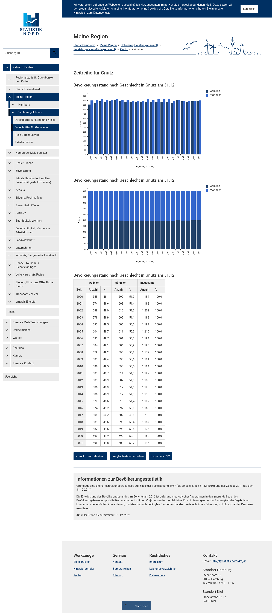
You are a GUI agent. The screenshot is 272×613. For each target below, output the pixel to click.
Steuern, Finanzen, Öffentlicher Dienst (35, 284)
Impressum (156, 561)
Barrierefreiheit (122, 568)
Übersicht (11, 376)
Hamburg (24, 104)
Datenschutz (157, 575)
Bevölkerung (23, 170)
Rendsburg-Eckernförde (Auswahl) (95, 49)
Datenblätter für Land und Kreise (35, 120)
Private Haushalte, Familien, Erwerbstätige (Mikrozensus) (33, 180)
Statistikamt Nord (84, 45)
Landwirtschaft (25, 240)
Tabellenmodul (24, 142)
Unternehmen (24, 247)
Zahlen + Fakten (23, 67)
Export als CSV (160, 456)
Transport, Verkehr (27, 294)
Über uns (18, 348)
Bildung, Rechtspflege (29, 197)
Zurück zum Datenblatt (90, 456)
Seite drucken (82, 561)
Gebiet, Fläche (24, 163)
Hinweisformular (84, 568)
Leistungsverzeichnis (162, 568)
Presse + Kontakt (23, 363)
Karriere (17, 355)
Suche (77, 575)
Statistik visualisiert (28, 89)
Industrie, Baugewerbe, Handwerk (36, 255)
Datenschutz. (101, 12)
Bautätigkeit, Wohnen (29, 220)
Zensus (20, 190)
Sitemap (118, 575)
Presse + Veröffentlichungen (30, 322)
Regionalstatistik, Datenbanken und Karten (35, 79)
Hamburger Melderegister (31, 152)
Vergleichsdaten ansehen (128, 456)
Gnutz (124, 49)
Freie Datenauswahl (27, 135)
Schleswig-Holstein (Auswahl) (139, 45)
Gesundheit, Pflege (27, 205)
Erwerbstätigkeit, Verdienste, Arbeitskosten (33, 230)
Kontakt (117, 561)
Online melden (22, 330)
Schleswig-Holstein (30, 112)
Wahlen (17, 337)
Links (11, 312)
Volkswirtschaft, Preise (30, 274)
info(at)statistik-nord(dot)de (229, 561)
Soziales (21, 213)
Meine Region (24, 97)
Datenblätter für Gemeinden (32, 127)
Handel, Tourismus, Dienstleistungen (27, 265)
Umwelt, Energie (25, 301)
